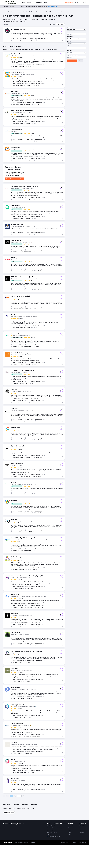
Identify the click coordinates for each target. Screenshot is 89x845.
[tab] (6, 804)
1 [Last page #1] (23, 795)
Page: (15, 795)
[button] (76, 2)
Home (4, 11)
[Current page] (19, 796)
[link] (39, 2)
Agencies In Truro (21, 11)
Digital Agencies (11, 11)
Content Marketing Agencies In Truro (36, 11)
